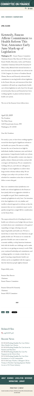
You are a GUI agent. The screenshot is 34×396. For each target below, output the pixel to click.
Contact (21, 388)
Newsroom (9, 17)
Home (2, 17)
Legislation (19, 378)
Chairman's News (18, 17)
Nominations (13, 381)
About (3, 378)
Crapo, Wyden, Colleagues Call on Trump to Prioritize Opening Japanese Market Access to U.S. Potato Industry (15, 363)
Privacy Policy (13, 388)
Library (22, 381)
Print (3, 312)
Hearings (10, 378)
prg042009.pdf (7, 333)
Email (7, 312)
